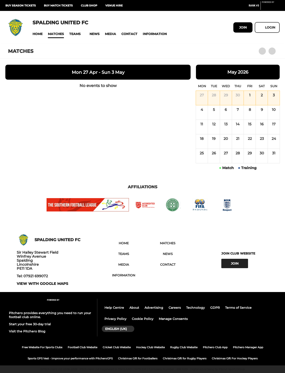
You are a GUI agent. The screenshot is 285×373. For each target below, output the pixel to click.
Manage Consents (173, 319)
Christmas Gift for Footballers (137, 358)
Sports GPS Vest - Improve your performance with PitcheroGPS (70, 358)
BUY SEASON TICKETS (20, 5)
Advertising (154, 308)
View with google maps (42, 283)
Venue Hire (114, 5)
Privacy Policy (115, 319)
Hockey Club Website (150, 347)
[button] (37, 34)
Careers (175, 308)
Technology (195, 308)
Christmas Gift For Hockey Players (235, 358)
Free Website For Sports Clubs (42, 347)
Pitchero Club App (215, 347)
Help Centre (114, 308)
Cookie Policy (142, 319)
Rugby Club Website (183, 347)
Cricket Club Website (117, 347)
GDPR (215, 308)
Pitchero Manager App (248, 347)
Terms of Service (238, 308)
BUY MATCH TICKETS (58, 5)
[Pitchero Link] (271, 7)
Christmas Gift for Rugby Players (184, 358)
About (134, 308)
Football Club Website (82, 347)
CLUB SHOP (89, 5)
